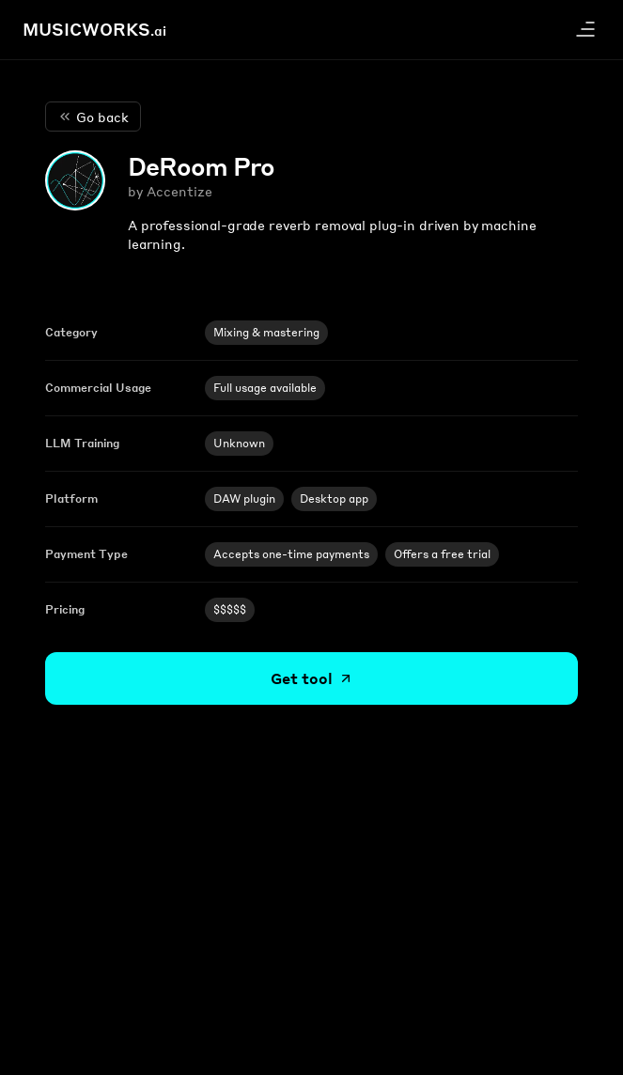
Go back (93, 116)
